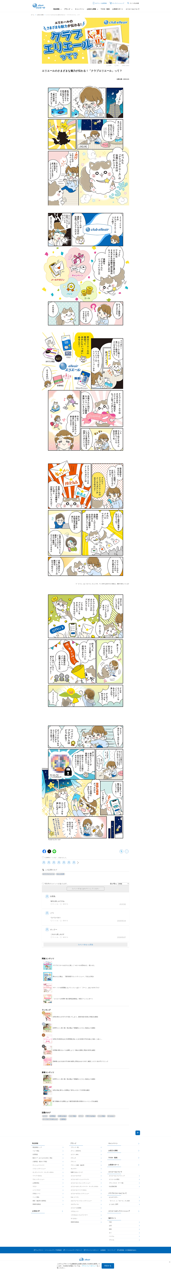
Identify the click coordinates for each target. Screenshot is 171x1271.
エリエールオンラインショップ (119, 1211)
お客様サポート (117, 9)
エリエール (39, 6)
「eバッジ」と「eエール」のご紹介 (119, 1201)
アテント (73, 1161)
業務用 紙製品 (37, 1204)
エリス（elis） (75, 1154)
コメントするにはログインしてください (85, 888)
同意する (107, 1266)
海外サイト (112, 1218)
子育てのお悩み (90, 1116)
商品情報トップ (37, 1147)
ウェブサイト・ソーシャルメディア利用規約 (49, 1250)
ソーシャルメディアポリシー (73, 1250)
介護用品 (63, 1119)
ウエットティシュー (38, 1179)
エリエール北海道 (76, 1208)
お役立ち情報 (40, 14)
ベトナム (111, 1236)
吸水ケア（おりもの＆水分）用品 (42, 1158)
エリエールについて (132, 9)
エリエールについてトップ (117, 1176)
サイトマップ (111, 1250)
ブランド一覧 (75, 1147)
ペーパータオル (37, 1176)
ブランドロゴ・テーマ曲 (116, 1183)
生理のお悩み (62, 1116)
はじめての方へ (113, 1197)
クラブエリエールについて (117, 1193)
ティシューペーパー (38, 1165)
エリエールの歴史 (114, 1179)
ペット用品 (101, 1116)
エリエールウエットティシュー (80, 1193)
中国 (110, 1222)
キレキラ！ (74, 1168)
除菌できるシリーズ (77, 1172)
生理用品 (52, 1116)
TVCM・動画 (105, 9)
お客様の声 (36, 1211)
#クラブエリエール (48, 874)
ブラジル (111, 1240)
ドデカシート (75, 1211)
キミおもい (111, 1116)
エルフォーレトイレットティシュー (81, 1201)
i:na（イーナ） (75, 1197)
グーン (81, 1116)
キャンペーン (79, 9)
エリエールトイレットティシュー (80, 1183)
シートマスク (36, 1190)
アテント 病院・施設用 (77, 1165)
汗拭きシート (36, 1193)
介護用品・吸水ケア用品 (40, 1161)
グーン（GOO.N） (76, 1151)
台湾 (110, 1225)
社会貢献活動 (113, 1186)
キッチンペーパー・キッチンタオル (43, 1172)
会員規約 (103, 1250)
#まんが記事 (60, 874)
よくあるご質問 (113, 1204)
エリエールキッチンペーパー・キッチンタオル (84, 1186)
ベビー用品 (72, 1116)
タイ (110, 1233)
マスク (35, 1186)
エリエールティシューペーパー (80, 1179)
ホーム (32, 14)
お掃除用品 (36, 1183)
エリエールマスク (76, 1176)
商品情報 (35, 1143)
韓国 (110, 1229)
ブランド (73, 1143)
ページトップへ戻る (137, 1133)
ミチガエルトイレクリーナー (79, 1215)
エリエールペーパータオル (78, 1190)
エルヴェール (75, 1204)
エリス (45, 1116)
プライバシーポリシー (92, 1250)
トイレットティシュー (39, 1168)
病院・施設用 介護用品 (39, 1201)
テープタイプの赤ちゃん (50, 1119)
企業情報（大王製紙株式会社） (128, 1250)
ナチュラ (73, 1158)
